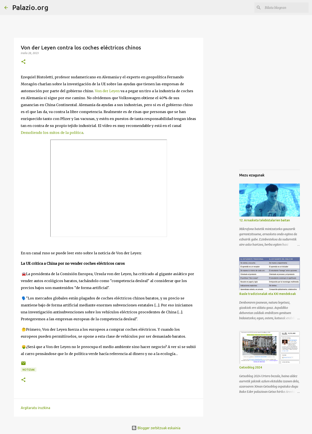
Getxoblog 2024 (250, 367)
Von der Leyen (107, 91)
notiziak (29, 369)
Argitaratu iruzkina (35, 408)
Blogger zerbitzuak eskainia (156, 428)
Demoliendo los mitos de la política (52, 132)
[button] (23, 62)
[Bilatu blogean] (286, 7)
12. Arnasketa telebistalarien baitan (264, 220)
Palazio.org (30, 7)
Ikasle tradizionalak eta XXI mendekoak (267, 294)
